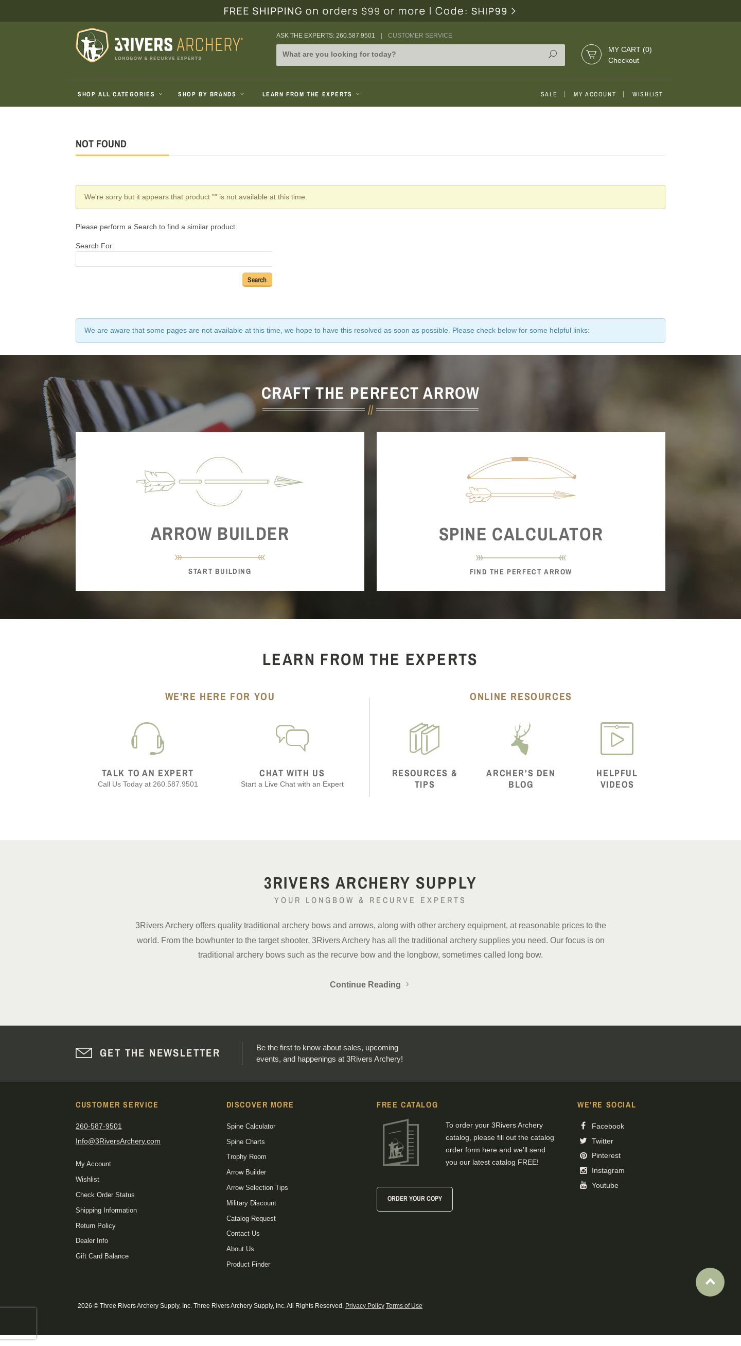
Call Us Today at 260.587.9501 (148, 778)
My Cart (630, 49)
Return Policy (96, 1226)
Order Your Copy (414, 1198)
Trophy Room (246, 1157)
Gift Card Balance (102, 1256)
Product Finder (248, 1264)
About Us (240, 1249)
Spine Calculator (250, 1126)
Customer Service (420, 35)
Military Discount (251, 1203)
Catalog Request (251, 1218)
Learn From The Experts (312, 94)
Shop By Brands (212, 94)
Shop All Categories (121, 94)
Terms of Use (404, 1305)
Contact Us (243, 1233)
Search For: (95, 246)
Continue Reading (370, 984)
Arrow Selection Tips (257, 1187)
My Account (595, 94)
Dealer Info (92, 1241)
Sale (549, 94)
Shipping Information (106, 1210)
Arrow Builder (246, 1172)
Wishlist (647, 94)
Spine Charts (245, 1142)
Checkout (623, 60)
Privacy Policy (364, 1305)
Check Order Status (105, 1195)
